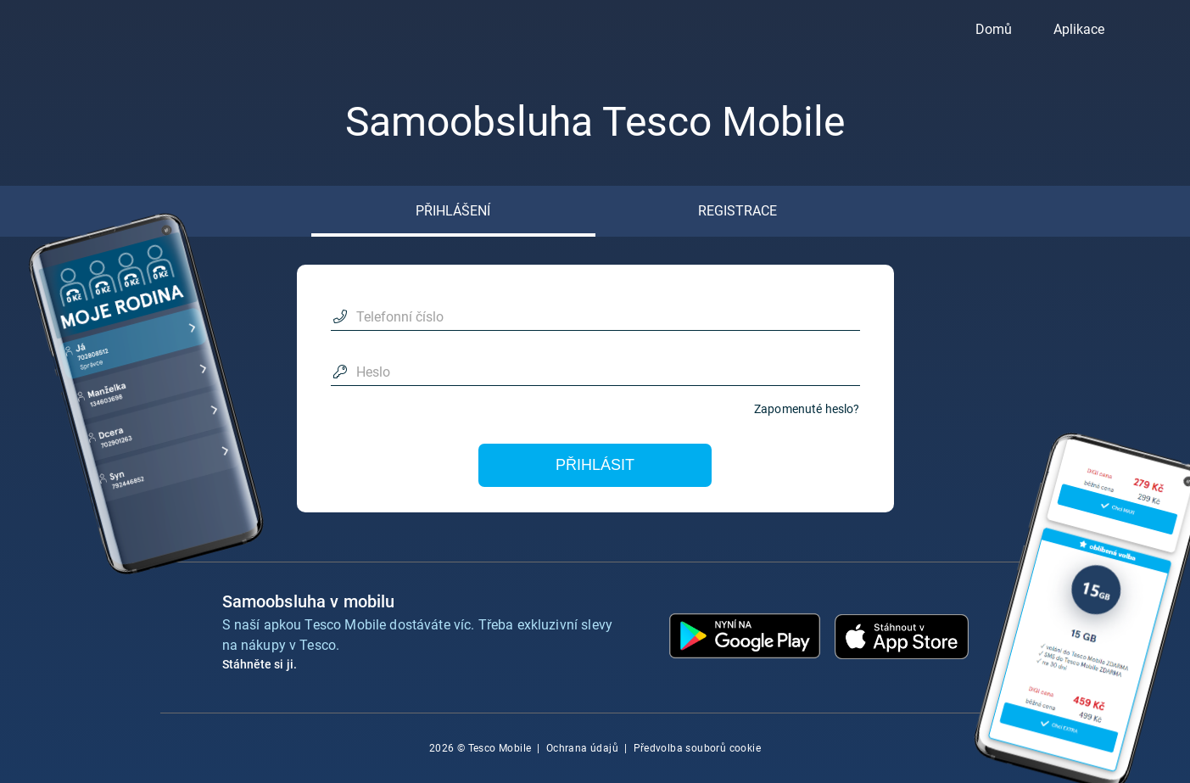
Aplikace (1078, 29)
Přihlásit (595, 464)
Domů (993, 29)
